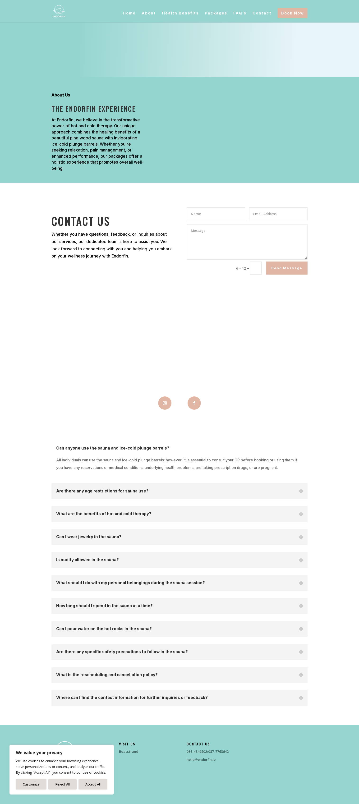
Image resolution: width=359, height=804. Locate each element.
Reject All (62, 784)
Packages (216, 13)
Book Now (292, 13)
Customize (31, 784)
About (149, 13)
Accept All (93, 784)
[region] (61, 770)
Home (129, 13)
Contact (262, 13)
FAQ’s (239, 13)
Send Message (286, 268)
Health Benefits (180, 13)
